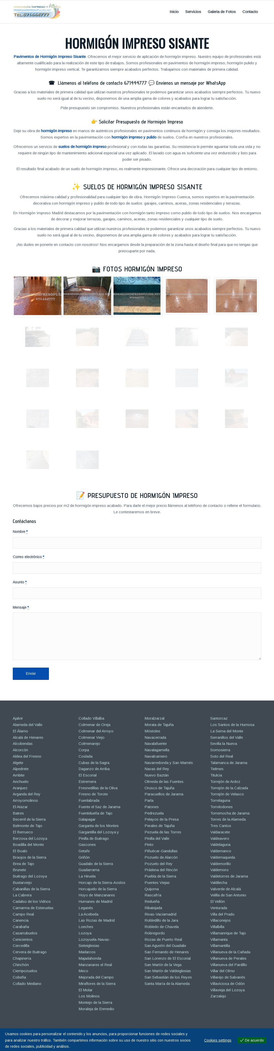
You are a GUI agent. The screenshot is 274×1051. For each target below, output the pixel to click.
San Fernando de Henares (167, 952)
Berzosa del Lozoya (30, 838)
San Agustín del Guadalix (165, 945)
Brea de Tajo (23, 863)
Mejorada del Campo (96, 977)
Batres (18, 813)
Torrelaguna (220, 800)
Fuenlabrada (89, 800)
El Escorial (88, 775)
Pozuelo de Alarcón (161, 857)
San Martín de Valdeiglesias (168, 971)
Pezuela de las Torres (163, 832)
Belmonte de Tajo (27, 825)
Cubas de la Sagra (94, 762)
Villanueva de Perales (228, 958)
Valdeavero (219, 838)
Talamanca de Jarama (228, 762)
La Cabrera (22, 895)
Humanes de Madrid (95, 901)
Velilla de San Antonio (228, 895)
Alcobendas (23, 743)
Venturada (218, 908)
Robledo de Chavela (162, 926)
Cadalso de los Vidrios (32, 901)
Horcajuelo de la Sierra (98, 889)
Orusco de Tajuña (159, 788)
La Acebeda (88, 914)
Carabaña (21, 926)
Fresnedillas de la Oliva (98, 788)
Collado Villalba (91, 718)
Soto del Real (221, 756)
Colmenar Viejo (92, 737)
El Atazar (20, 807)
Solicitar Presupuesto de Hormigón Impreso (141, 122)
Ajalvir (18, 718)
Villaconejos (220, 920)
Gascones (87, 844)
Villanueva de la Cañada (230, 952)
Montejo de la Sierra (95, 1002)
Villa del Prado (222, 914)
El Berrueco (23, 832)
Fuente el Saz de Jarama (99, 807)
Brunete (19, 870)
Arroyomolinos (25, 800)
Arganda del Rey (27, 794)
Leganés (86, 908)
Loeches (86, 926)
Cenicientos (23, 939)
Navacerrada (155, 737)
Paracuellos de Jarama (164, 794)
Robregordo (155, 933)
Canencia (21, 920)
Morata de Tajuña (159, 724)
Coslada (86, 756)
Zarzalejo (218, 996)
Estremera (87, 781)
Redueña (152, 901)
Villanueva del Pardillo (228, 964)
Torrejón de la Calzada (229, 788)
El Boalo (20, 851)
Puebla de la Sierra (160, 876)
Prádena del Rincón (161, 870)
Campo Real (23, 914)
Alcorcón (20, 750)
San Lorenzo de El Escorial (168, 958)
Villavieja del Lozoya (227, 990)
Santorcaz (219, 718)
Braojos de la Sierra (29, 857)
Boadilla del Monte (28, 844)
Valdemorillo (220, 863)
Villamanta (219, 939)
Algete (18, 762)
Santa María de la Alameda (167, 983)
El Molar (86, 990)
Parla (149, 800)
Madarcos (87, 952)
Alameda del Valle (27, 724)
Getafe (84, 851)
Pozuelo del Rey (159, 863)
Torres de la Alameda (228, 819)
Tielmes (217, 769)
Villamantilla (220, 945)
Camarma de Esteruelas (33, 908)
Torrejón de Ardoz (225, 781)
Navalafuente (156, 743)
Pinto (149, 844)
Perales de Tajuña (160, 825)
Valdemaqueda (222, 857)
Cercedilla (21, 945)
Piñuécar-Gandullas (161, 851)
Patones (152, 807)
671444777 (135, 83)
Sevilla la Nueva (223, 743)
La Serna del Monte (226, 731)
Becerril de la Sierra (29, 819)
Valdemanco (220, 851)
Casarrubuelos (25, 933)
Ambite (18, 775)
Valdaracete (220, 832)
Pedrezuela (154, 813)
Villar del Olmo (222, 971)
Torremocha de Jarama (230, 813)
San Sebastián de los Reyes (168, 977)
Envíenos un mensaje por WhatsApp (191, 83)
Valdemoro (219, 870)
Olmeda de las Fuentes (164, 781)
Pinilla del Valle (157, 838)
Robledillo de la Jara (161, 920)
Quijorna (152, 889)
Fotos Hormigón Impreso (142, 269)
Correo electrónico (28, 557)
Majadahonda (90, 958)
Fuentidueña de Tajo (95, 813)
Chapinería (22, 958)
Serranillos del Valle (226, 737)
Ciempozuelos (25, 971)
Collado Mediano (27, 983)
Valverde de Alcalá (225, 889)
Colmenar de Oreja (94, 724)
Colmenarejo (89, 743)
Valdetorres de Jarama (229, 876)
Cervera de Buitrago (30, 952)
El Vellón (217, 901)
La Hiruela (87, 876)
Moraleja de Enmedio (96, 1009)
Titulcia (216, 775)
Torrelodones (221, 807)
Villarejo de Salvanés (227, 977)
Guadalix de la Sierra (96, 863)
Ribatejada (153, 908)
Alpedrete (21, 769)
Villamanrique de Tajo (228, 933)
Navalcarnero (156, 756)
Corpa (84, 750)
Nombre (20, 532)
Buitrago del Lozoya (30, 876)
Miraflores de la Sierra (97, 983)
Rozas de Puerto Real (163, 939)
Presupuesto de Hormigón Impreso (143, 495)
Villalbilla (217, 926)
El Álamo (20, 731)
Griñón (84, 857)
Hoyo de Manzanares (97, 895)
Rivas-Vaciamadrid (160, 914)
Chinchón (21, 964)
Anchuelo (21, 781)
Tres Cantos (220, 825)
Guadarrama (89, 870)
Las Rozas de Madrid (97, 920)
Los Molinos (89, 996)
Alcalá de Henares (28, 737)
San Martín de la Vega (163, 964)
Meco (83, 971)
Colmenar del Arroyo (96, 731)
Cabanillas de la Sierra (31, 889)
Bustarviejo (22, 882)
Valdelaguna (220, 844)
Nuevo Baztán (157, 775)
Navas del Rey (157, 769)
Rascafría (153, 895)
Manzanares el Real (95, 964)
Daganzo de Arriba (94, 769)
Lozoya (85, 933)
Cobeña (19, 977)
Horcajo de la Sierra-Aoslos (102, 882)
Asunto (20, 582)
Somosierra (220, 750)
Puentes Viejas (157, 882)
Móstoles (152, 731)
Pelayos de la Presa (162, 819)
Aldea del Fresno (27, 756)
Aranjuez (20, 788)
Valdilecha (218, 882)
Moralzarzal (154, 718)
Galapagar (87, 819)
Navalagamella (157, 750)
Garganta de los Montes (99, 825)
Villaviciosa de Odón (227, 983)
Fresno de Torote (93, 794)
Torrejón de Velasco (227, 794)
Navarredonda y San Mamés (169, 762)
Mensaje (21, 607)
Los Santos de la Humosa (232, 724)
